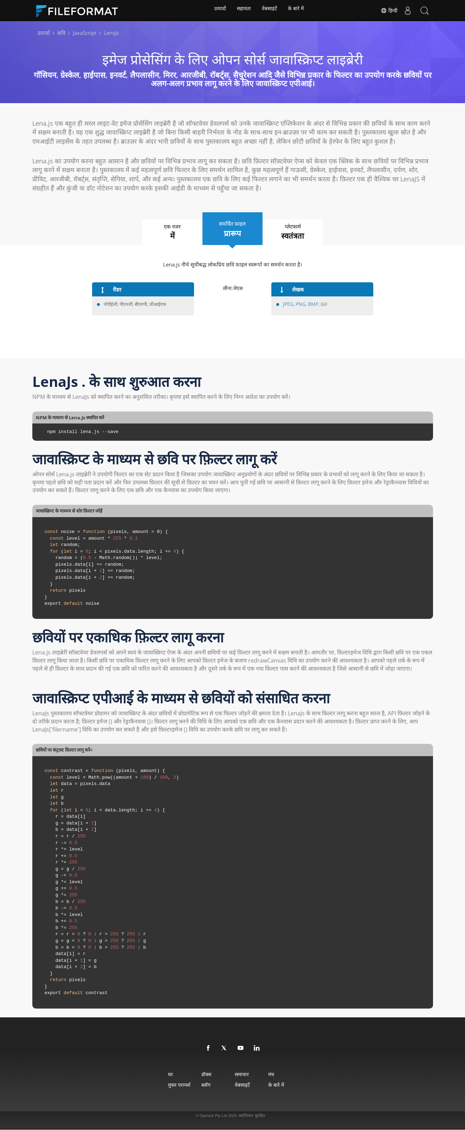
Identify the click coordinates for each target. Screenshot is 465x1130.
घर (149, 1074)
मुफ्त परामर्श (158, 1085)
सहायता (243, 10)
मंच (286, 1074)
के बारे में (298, 10)
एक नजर (162, 232)
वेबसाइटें (270, 10)
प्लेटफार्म (303, 232)
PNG (299, 304)
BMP (311, 304)
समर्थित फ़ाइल (232, 228)
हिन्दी (387, 10)
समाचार (245, 1074)
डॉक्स (197, 1074)
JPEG (287, 304)
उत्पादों (218, 10)
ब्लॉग (196, 1085)
